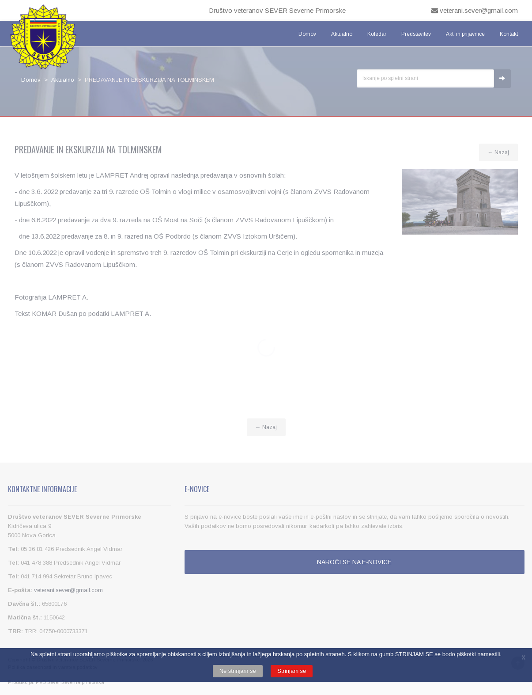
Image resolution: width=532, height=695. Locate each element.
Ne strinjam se (237, 671)
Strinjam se (291, 671)
